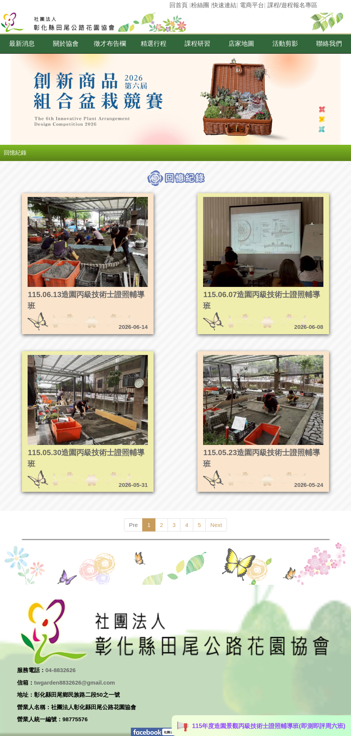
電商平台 (252, 5)
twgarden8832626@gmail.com (74, 682)
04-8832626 (60, 670)
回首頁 (178, 5)
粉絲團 (200, 5)
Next (216, 525)
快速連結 (224, 5)
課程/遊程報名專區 (292, 5)
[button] (22, 43)
